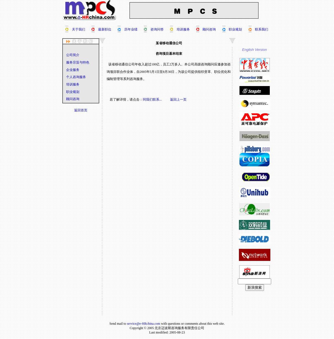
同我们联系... (152, 99)
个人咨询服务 (76, 77)
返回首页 (80, 110)
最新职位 (104, 29)
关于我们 (78, 29)
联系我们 (261, 29)
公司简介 (72, 55)
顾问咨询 (209, 29)
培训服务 (183, 29)
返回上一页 (178, 99)
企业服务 (72, 70)
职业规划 (235, 29)
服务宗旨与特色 (77, 62)
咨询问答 (157, 29)
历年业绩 (131, 29)
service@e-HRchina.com (143, 324)
